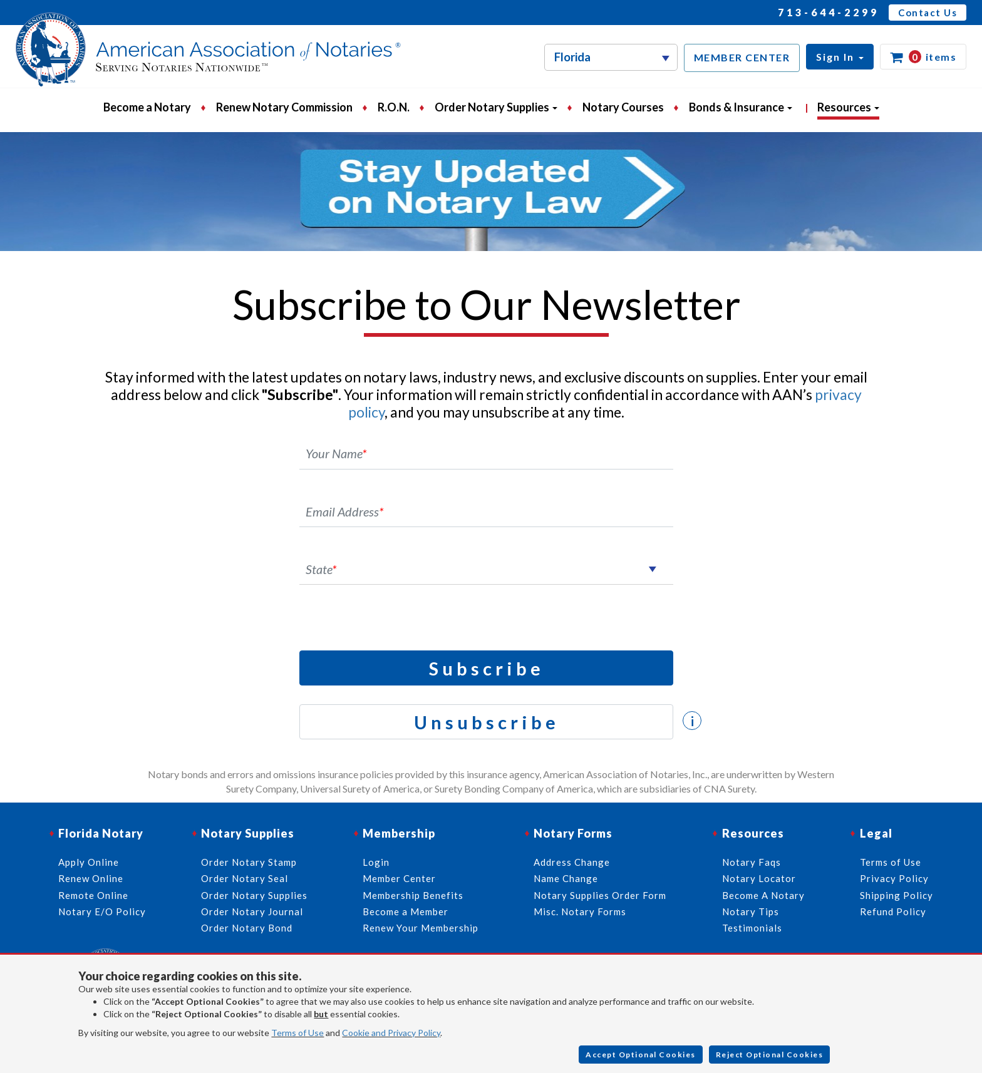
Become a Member (405, 911)
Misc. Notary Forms (580, 911)
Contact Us (927, 12)
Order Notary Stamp (249, 862)
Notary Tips (750, 911)
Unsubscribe (486, 722)
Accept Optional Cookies (641, 1054)
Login (376, 862)
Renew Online (90, 878)
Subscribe (486, 668)
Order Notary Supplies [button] (496, 107)
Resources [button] (848, 107)
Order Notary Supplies (254, 895)
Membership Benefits (413, 895)
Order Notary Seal (244, 878)
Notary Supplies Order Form (600, 895)
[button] (840, 56)
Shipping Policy (896, 895)
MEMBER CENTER (742, 57)
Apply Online (88, 862)
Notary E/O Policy (102, 911)
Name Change (566, 878)
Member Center (399, 878)
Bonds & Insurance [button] (740, 107)
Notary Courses (623, 107)
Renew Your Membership (420, 927)
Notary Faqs (751, 862)
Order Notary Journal (252, 911)
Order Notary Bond (246, 927)
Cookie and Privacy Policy (391, 1032)
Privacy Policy (894, 878)
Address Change (572, 862)
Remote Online (93, 895)
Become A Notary (763, 895)
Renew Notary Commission (284, 107)
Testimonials (752, 927)
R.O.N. (394, 107)
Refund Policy (893, 911)
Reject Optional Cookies (770, 1054)
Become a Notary (147, 107)
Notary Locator (759, 878)
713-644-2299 (828, 12)
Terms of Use (297, 1032)
